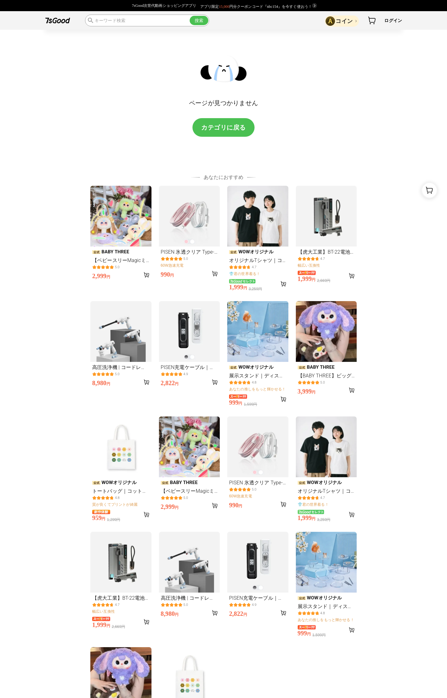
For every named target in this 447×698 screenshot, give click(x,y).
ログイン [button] (393, 20)
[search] (147, 20)
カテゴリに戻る (223, 127)
